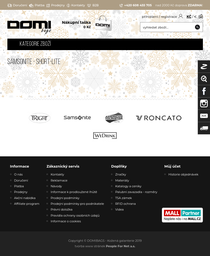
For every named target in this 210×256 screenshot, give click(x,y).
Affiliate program (27, 204)
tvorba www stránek (105, 246)
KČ (189, 17)
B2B (93, 5)
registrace (169, 17)
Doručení (17, 5)
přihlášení (150, 17)
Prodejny (55, 5)
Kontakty (76, 5)
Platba (37, 5)
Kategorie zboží (35, 44)
